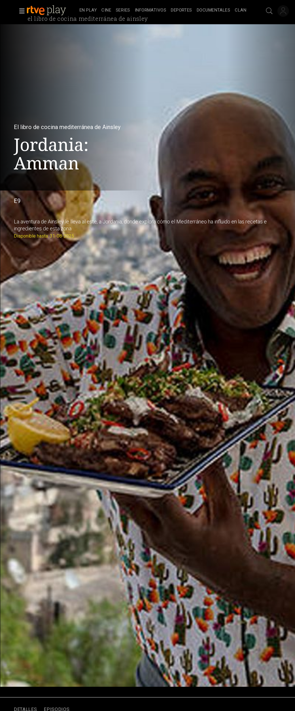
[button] (20, 11)
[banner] (52, 10)
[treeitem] (88, 10)
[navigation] (163, 10)
